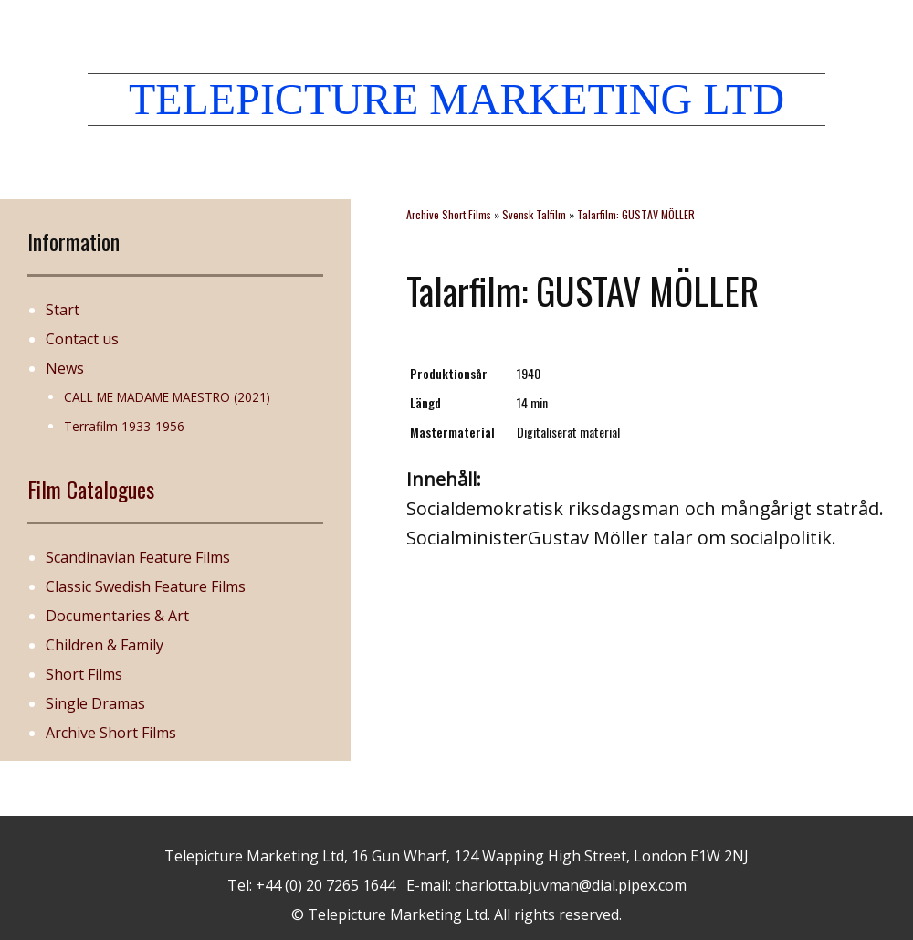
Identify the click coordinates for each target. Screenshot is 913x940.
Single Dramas (95, 703)
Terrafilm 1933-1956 (124, 426)
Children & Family (104, 645)
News (65, 368)
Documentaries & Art (117, 616)
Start (62, 310)
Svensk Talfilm (534, 214)
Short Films (84, 674)
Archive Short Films (111, 733)
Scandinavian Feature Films (138, 557)
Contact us (82, 339)
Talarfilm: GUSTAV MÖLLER (636, 214)
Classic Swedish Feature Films (146, 586)
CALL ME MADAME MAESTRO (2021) (167, 397)
